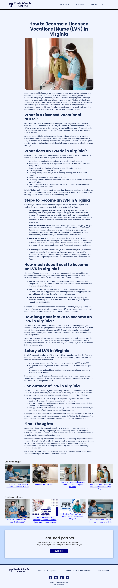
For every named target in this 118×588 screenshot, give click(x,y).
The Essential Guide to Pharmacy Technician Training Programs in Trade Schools (45, 519)
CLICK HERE (59, 551)
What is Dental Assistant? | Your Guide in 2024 (17, 520)
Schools (93, 4)
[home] (21, 3)
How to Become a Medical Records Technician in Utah (18, 485)
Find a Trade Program (47, 570)
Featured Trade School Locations (78, 570)
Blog (104, 4)
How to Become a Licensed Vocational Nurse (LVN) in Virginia (100, 486)
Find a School (103, 570)
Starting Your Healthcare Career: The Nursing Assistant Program (73, 516)
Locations (79, 4)
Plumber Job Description (45, 484)
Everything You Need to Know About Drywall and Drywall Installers (73, 484)
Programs (64, 4)
